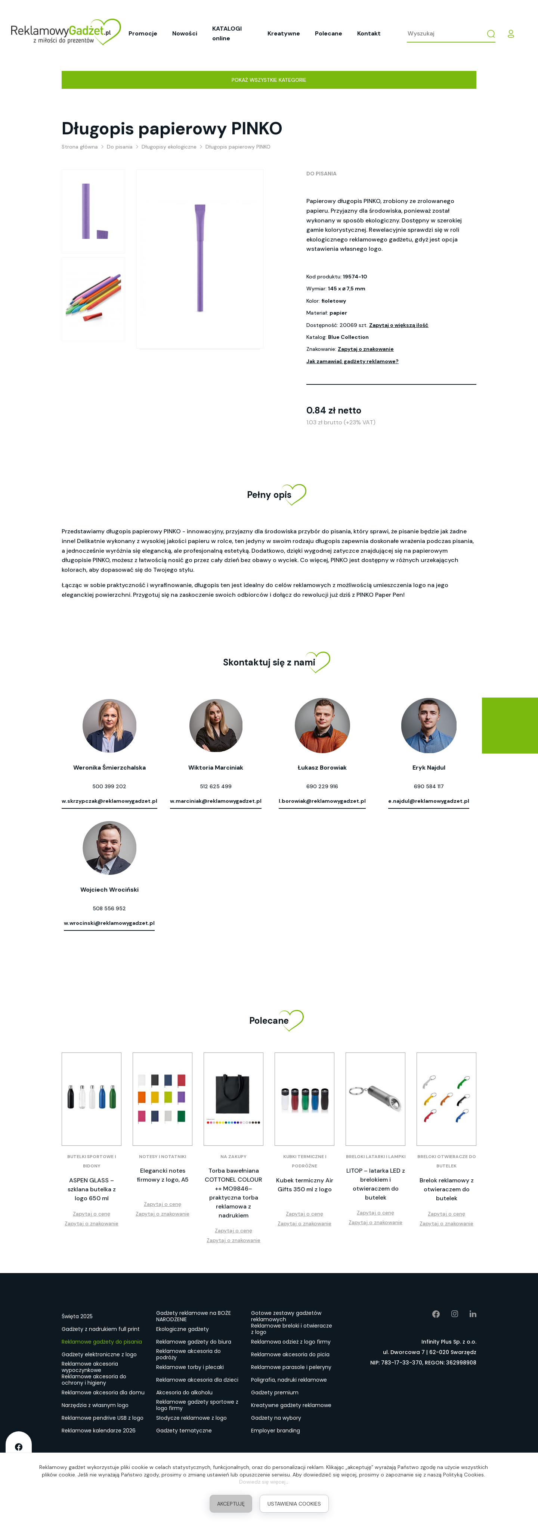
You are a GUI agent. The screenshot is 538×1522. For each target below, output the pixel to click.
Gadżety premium (275, 1392)
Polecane (328, 33)
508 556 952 (109, 908)
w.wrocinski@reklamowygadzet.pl (109, 923)
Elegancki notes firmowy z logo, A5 (163, 1175)
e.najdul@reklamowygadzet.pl (428, 801)
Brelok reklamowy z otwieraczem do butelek (447, 1189)
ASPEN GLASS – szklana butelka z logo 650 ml (92, 1189)
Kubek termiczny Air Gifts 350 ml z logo (304, 1184)
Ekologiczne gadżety (182, 1329)
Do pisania (321, 173)
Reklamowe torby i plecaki (190, 1367)
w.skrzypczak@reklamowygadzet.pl (109, 801)
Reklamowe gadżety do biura (193, 1341)
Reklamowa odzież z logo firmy (291, 1341)
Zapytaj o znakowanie (366, 349)
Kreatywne (284, 33)
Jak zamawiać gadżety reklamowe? (352, 361)
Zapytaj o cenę (91, 1213)
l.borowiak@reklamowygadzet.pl (322, 801)
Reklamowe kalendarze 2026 (99, 1430)
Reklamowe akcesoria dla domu (103, 1392)
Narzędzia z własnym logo (95, 1405)
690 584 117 (429, 786)
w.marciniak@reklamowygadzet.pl (216, 801)
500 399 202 (109, 786)
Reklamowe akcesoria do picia (290, 1354)
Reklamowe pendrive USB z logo (102, 1418)
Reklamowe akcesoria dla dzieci (197, 1380)
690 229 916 (322, 786)
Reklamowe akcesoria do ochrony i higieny (94, 1380)
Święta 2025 (77, 1316)
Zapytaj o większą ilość (399, 325)
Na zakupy (233, 1157)
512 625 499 (216, 786)
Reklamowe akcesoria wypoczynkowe (90, 1367)
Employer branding (275, 1430)
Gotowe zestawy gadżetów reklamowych (286, 1316)
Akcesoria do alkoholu (184, 1392)
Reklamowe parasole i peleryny (291, 1367)
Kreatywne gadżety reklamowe (291, 1405)
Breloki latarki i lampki (375, 1157)
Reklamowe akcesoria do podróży (188, 1354)
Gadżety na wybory (276, 1418)
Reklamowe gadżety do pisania (102, 1341)
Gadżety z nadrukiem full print (101, 1329)
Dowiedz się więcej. (263, 1481)
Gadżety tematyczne (184, 1430)
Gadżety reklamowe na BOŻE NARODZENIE (193, 1316)
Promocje (143, 33)
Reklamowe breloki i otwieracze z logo (291, 1329)
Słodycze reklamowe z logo (191, 1418)
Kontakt (369, 33)
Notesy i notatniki (162, 1157)
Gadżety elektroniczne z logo (99, 1354)
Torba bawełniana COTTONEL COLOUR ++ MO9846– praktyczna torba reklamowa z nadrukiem (233, 1193)
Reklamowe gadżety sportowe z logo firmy (197, 1405)
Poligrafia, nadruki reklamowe (289, 1380)
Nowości (184, 33)
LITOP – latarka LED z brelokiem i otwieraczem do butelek (375, 1184)
